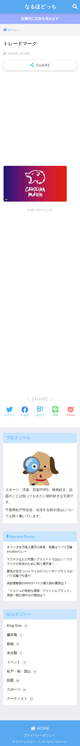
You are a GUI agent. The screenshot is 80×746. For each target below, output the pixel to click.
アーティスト (20, 699)
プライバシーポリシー (39, 735)
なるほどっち (41, 6)
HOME (40, 728)
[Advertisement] (40, 116)
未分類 (15, 653)
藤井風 (15, 635)
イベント (17, 662)
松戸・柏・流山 (22, 671)
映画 (13, 644)
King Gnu (18, 626)
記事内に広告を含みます (40, 19)
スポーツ (17, 689)
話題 (13, 680)
